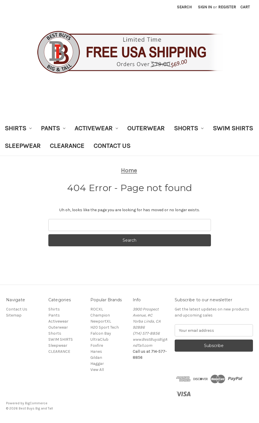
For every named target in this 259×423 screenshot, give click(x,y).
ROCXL (96, 309)
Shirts (18, 128)
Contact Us (112, 146)
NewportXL (100, 321)
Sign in (205, 7)
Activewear (96, 128)
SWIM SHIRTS (233, 128)
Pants (53, 128)
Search (184, 7)
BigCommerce (36, 403)
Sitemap (14, 315)
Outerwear (146, 128)
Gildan (96, 357)
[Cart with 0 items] (245, 7)
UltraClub (99, 339)
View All (97, 369)
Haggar (97, 363)
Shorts (188, 128)
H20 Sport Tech (104, 327)
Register (227, 7)
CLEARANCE (67, 146)
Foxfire (96, 345)
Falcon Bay (100, 333)
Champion (100, 315)
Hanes (96, 351)
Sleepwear (23, 146)
